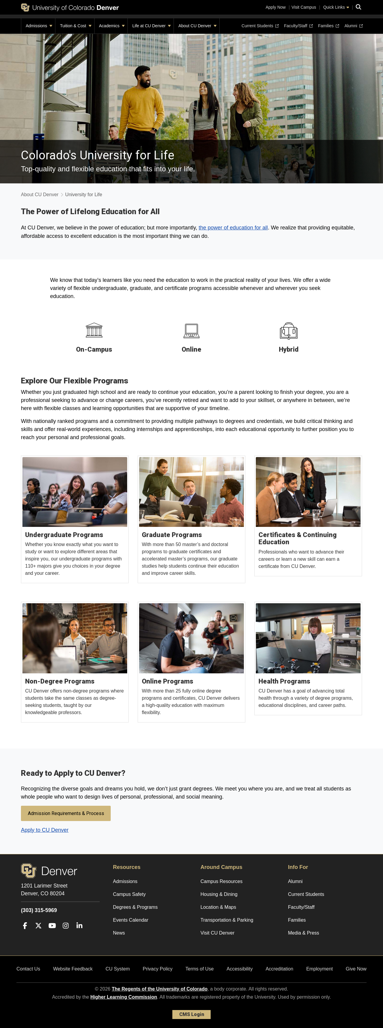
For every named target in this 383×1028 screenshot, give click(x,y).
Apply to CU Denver (45, 830)
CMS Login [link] (191, 1014)
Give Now (356, 968)
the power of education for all (233, 228)
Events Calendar (130, 920)
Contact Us (28, 968)
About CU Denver (197, 25)
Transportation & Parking (226, 920)
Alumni (353, 25)
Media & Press (303, 932)
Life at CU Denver (151, 25)
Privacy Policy (158, 968)
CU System (118, 968)
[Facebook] (25, 934)
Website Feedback (72, 968)
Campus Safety (129, 894)
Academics (112, 25)
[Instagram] (66, 934)
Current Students (260, 25)
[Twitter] (38, 934)
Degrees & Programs (135, 907)
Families (328, 25)
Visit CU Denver (217, 932)
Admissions (39, 25)
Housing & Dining (219, 894)
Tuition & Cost (75, 25)
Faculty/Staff (298, 25)
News (119, 932)
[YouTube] (52, 934)
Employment (319, 968)
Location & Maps (218, 907)
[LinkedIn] (79, 934)
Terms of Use (200, 968)
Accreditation (280, 968)
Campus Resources (221, 881)
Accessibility (240, 968)
